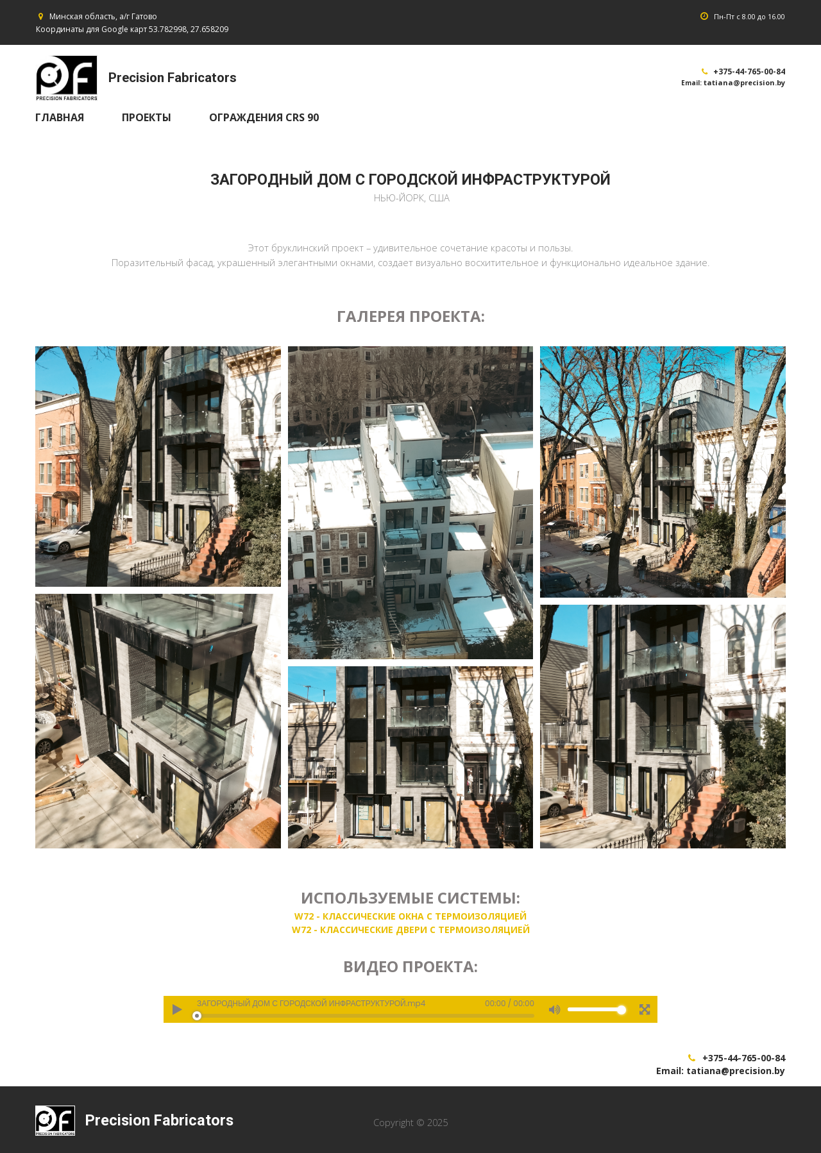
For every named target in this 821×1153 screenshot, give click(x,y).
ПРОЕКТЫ (146, 117)
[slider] (365, 1019)
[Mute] (554, 1012)
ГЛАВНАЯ (59, 117)
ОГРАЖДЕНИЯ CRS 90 (264, 117)
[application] (410, 1012)
